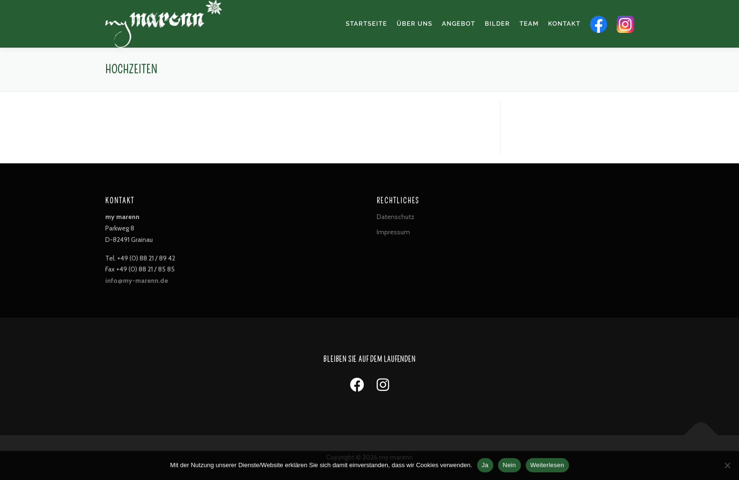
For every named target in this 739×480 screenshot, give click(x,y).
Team (529, 23)
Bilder (497, 23)
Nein (509, 465)
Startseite (366, 23)
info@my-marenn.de (136, 280)
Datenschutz (395, 216)
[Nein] (727, 465)
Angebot (458, 23)
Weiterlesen (547, 465)
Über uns (414, 23)
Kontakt (564, 23)
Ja (485, 465)
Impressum (393, 232)
